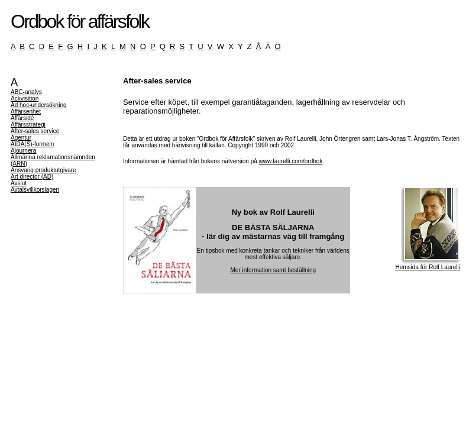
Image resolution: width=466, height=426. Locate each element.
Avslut (19, 183)
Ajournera (23, 150)
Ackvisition (24, 98)
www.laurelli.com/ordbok (291, 161)
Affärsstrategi (28, 124)
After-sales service (35, 131)
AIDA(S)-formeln (32, 144)
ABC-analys (26, 92)
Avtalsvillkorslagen (35, 189)
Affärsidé (22, 118)
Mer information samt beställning (273, 270)
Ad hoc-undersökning (39, 105)
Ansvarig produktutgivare (43, 170)
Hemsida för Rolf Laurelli (428, 264)
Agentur (21, 137)
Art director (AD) (32, 176)
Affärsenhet (26, 111)
